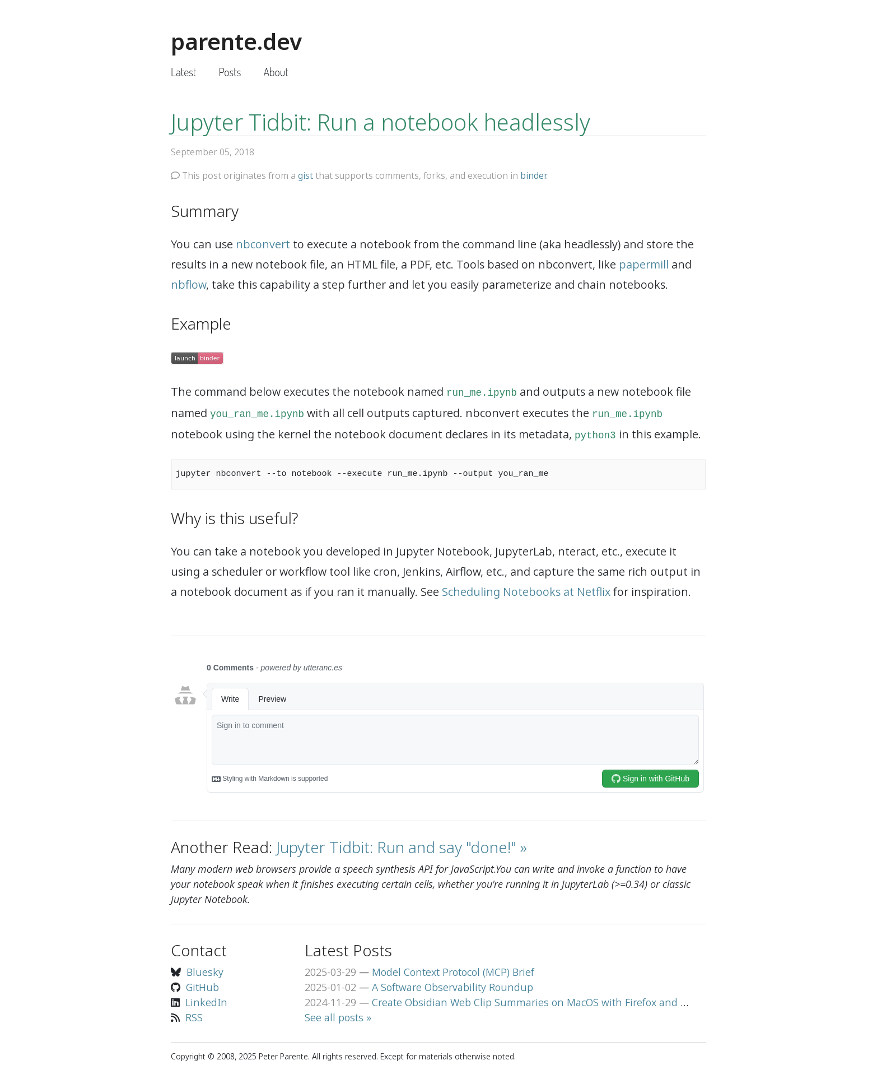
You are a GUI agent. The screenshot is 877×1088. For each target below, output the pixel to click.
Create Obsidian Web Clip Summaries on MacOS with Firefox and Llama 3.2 (548, 1002)
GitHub (202, 987)
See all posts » (338, 1017)
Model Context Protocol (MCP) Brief (453, 972)
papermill (644, 264)
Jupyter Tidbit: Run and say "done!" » (401, 847)
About (275, 71)
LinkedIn (206, 1002)
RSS (194, 1017)
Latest (183, 71)
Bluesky (204, 972)
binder (533, 175)
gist (305, 175)
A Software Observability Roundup (452, 987)
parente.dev (236, 41)
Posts (229, 71)
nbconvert (263, 244)
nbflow (188, 284)
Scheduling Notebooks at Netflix (526, 591)
